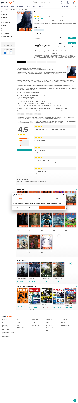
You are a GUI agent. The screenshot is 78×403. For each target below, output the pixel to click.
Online (33, 386)
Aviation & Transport (31, 6)
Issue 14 (31, 252)
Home (3, 11)
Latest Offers (5, 30)
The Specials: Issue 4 (21, 304)
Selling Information (49, 390)
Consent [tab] (20, 198)
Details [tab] (39, 198)
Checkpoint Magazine (23, 9)
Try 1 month (72, 43)
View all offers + (55, 53)
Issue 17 (43, 230)
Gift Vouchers (5, 33)
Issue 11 (18, 275)
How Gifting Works (20, 390)
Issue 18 (31, 230)
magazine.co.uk (64, 386)
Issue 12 (56, 252)
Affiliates (48, 385)
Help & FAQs (19, 383)
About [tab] (57, 198)
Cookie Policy (4, 397)
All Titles (4, 383)
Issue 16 (56, 230)
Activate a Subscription (7, 36)
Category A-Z (5, 28)
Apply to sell (48, 391)
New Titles (4, 385)
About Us (62, 383)
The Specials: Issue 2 (46, 304)
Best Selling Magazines (6, 386)
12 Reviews (44, 16)
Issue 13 (43, 252)
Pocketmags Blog (5, 389)
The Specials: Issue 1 (59, 304)
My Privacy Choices (6, 399)
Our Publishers (5, 390)
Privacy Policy (5, 393)
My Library (4, 14)
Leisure (41, 6)
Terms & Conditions (6, 396)
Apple (33, 383)
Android (33, 385)
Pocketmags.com (64, 385)
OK (52, 207)
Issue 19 (18, 230)
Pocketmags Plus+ (6, 22)
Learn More (52, 47)
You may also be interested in (26, 326)
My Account (4, 17)
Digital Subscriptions (4, 9)
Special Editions (22, 285)
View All (75, 189)
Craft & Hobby (19, 6)
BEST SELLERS (4, 6)
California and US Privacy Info (8, 394)
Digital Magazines (35, 389)
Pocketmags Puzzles (6, 19)
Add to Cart (22, 210)
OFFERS (12, 6)
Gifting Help (19, 391)
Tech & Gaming (12, 9)
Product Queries (49, 383)
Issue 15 (18, 252)
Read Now (71, 37)
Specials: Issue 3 (33, 304)
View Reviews (25, 150)
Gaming (17, 9)
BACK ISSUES (20, 189)
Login (47, 392)
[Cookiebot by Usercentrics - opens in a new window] (60, 195)
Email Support (19, 385)
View (18, 210)
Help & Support (5, 39)
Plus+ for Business (5, 392)
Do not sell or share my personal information (25, 207)
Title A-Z (4, 25)
